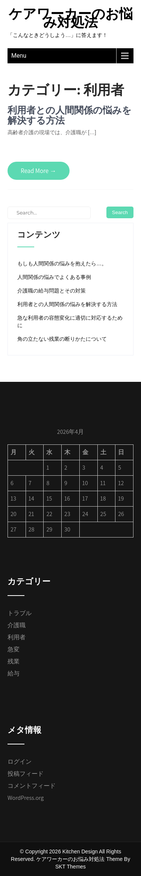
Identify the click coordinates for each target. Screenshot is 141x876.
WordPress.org (26, 798)
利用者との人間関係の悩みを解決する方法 (70, 115)
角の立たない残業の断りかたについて (62, 339)
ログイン (20, 762)
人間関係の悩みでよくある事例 (54, 277)
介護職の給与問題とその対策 (51, 291)
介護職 (17, 625)
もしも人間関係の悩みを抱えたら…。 (62, 263)
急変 (14, 649)
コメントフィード (32, 786)
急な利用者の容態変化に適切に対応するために (70, 321)
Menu (18, 55)
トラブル (20, 613)
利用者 (17, 637)
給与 (14, 673)
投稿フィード (26, 774)
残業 (14, 661)
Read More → (38, 171)
